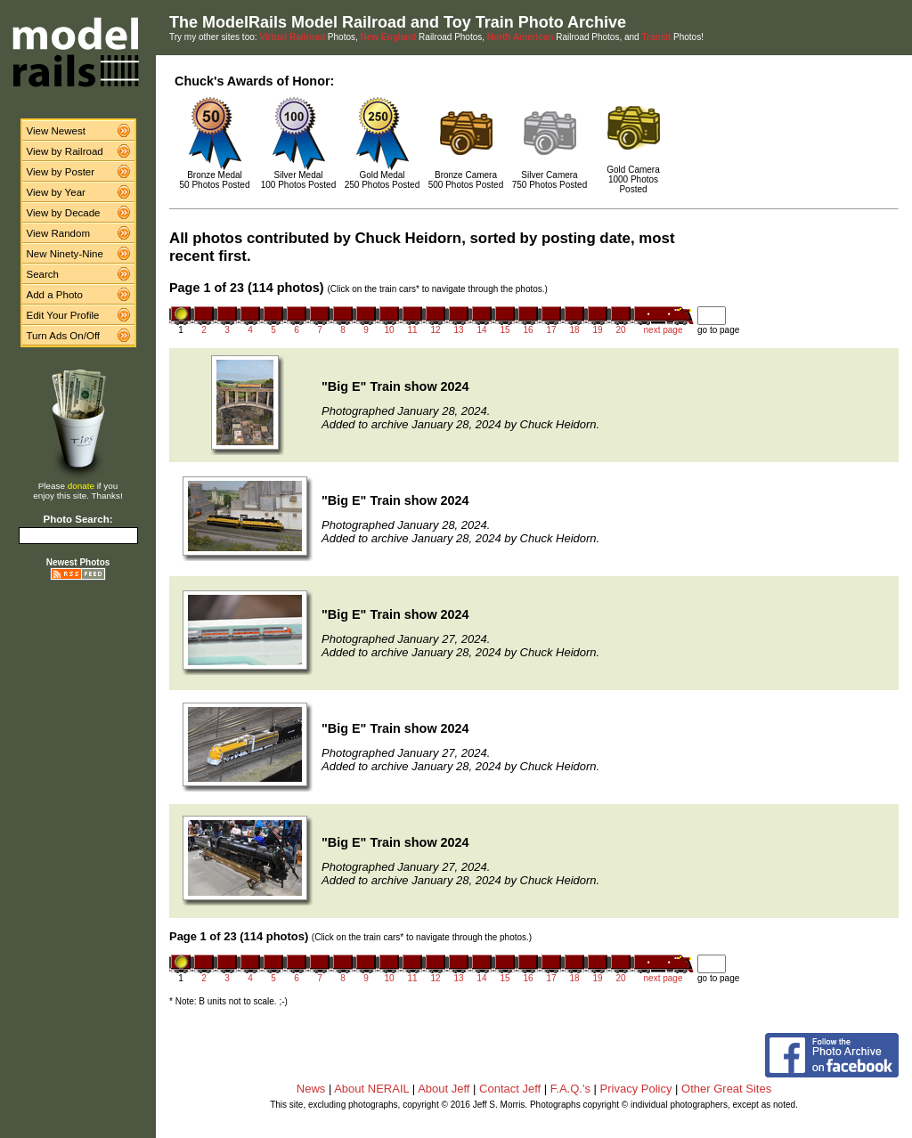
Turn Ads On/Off (64, 335)
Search (43, 274)
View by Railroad (65, 151)
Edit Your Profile (63, 315)
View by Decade (64, 212)
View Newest (56, 131)
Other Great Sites (726, 1088)
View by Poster (61, 172)
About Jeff (443, 1088)
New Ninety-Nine (65, 253)
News (311, 1088)
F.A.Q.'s (570, 1088)
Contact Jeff (510, 1088)
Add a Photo (55, 294)
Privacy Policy (636, 1088)
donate (81, 486)
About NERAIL (371, 1088)
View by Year (56, 192)
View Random (58, 233)
